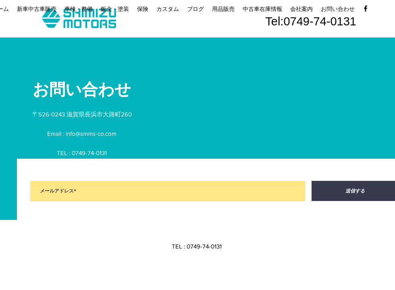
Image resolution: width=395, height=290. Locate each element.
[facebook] (366, 8)
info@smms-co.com (91, 133)
